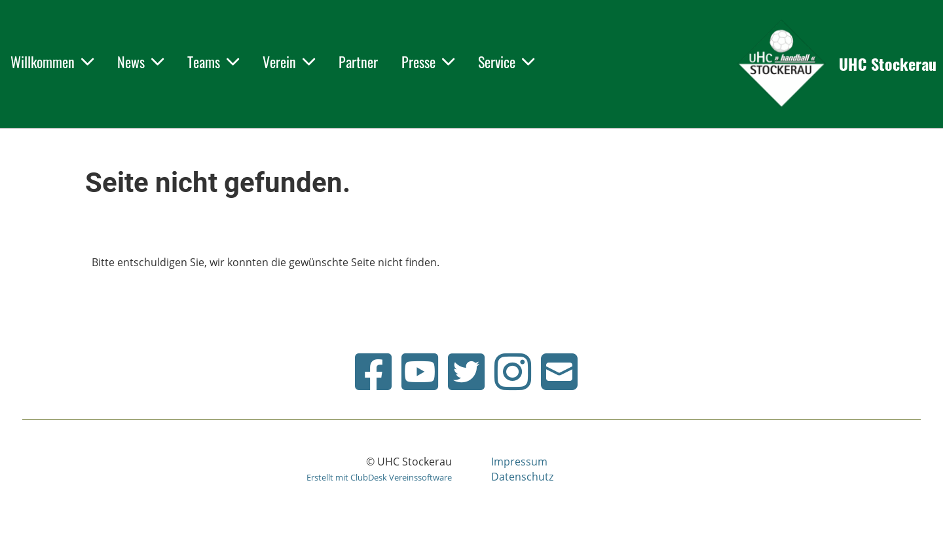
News (140, 61)
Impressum (519, 461)
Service (506, 61)
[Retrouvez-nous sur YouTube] (419, 371)
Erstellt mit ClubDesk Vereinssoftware (379, 477)
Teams (213, 61)
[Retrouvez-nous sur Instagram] (512, 371)
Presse (427, 61)
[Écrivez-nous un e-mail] (559, 371)
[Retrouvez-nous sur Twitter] (466, 371)
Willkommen (52, 61)
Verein (289, 61)
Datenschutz (522, 476)
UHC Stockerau (887, 64)
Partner (358, 61)
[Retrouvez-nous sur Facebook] (373, 371)
